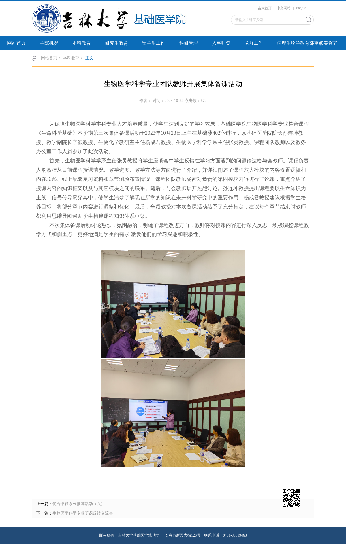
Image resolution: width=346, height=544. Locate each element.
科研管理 (188, 43)
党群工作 (254, 43)
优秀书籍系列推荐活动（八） (78, 504)
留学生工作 (153, 43)
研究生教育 (116, 43)
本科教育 (81, 43)
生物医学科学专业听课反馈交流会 (82, 513)
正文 (89, 58)
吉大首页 (265, 8)
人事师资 (221, 43)
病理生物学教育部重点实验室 (307, 43)
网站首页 (16, 43)
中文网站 (284, 8)
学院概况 (49, 43)
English (301, 8)
